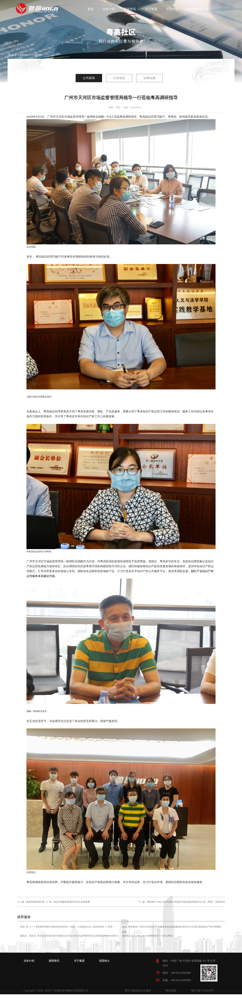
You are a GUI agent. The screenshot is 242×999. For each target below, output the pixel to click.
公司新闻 (36, 55)
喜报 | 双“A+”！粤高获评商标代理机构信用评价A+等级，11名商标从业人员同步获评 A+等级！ (67, 926)
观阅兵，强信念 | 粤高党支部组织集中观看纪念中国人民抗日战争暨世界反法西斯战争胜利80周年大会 (69, 938)
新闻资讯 (24, 55)
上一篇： (53, 902)
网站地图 (170, 990)
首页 (91, 9)
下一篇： (181, 902)
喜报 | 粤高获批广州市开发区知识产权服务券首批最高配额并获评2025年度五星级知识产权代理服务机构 (171, 929)
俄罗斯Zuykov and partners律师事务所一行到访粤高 (147, 936)
